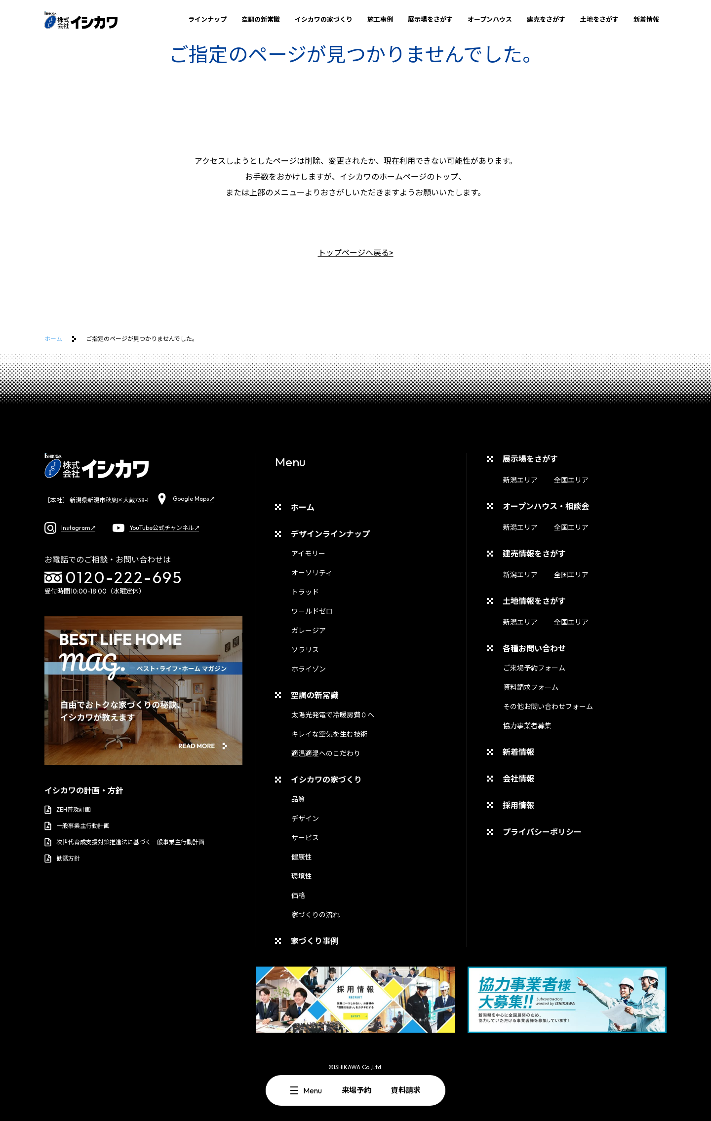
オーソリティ (311, 572)
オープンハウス (490, 19)
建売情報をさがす (534, 554)
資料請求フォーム (530, 687)
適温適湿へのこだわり (325, 753)
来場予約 (356, 1090)
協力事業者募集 (527, 725)
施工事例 (380, 19)
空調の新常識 (260, 19)
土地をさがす (599, 19)
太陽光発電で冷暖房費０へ (332, 714)
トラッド (305, 592)
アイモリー (308, 553)
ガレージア (308, 630)
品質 (298, 799)
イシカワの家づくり (324, 19)
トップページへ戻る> (356, 253)
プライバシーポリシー (542, 832)
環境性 (301, 876)
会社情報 (518, 779)
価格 (298, 895)
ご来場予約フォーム (534, 668)
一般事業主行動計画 (77, 826)
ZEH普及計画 (67, 809)
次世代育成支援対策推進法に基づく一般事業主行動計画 (124, 842)
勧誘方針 (62, 858)
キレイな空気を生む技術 (329, 734)
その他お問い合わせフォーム (548, 706)
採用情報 (518, 805)
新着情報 (646, 19)
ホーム (53, 338)
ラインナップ (207, 19)
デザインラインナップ (330, 534)
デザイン (305, 818)
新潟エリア (520, 480)
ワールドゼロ (312, 611)
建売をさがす (546, 19)
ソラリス (305, 649)
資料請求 (406, 1090)
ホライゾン (308, 669)
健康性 (301, 857)
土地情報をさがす (534, 601)
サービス (305, 837)
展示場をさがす (430, 19)
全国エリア (571, 480)
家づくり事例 (314, 941)
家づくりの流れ (315, 914)
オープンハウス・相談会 (546, 506)
